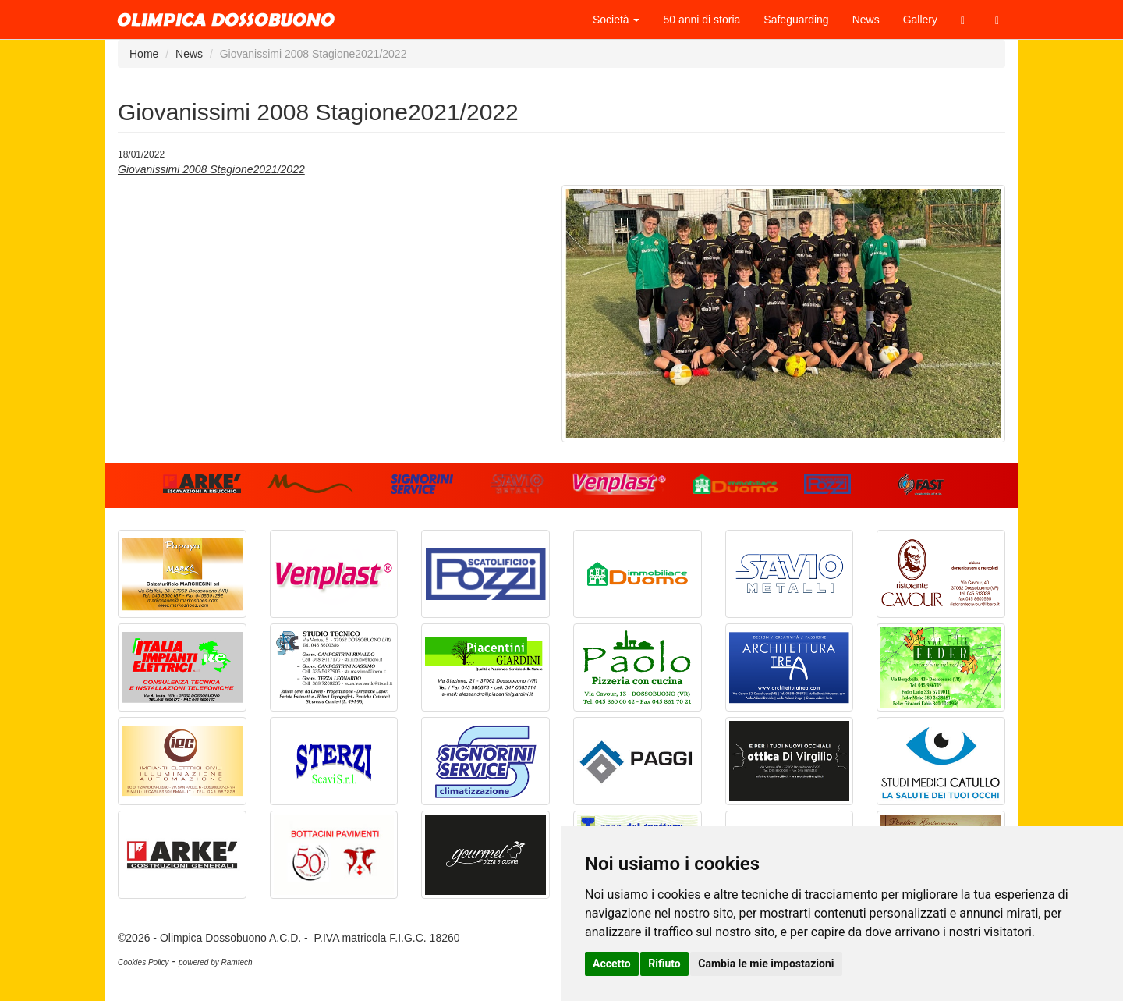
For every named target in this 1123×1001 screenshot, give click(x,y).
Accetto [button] (612, 963)
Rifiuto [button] (664, 963)
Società (616, 19)
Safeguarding (795, 19)
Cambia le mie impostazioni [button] (766, 963)
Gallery (920, 19)
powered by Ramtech (216, 962)
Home (143, 54)
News (866, 19)
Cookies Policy (143, 962)
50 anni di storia (701, 19)
